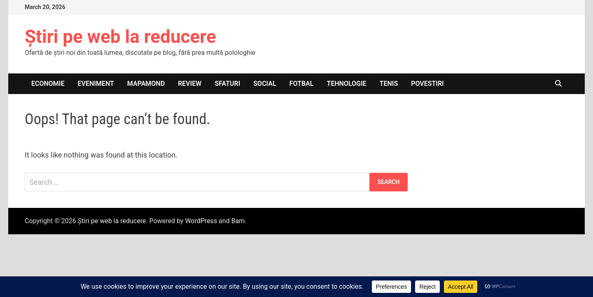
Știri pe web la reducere (120, 36)
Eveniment (96, 83)
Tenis (389, 83)
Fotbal (301, 83)
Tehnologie (346, 83)
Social (264, 83)
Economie (48, 83)
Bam (238, 221)
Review (189, 83)
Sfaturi (227, 83)
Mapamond (146, 83)
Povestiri (427, 83)
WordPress (201, 221)
